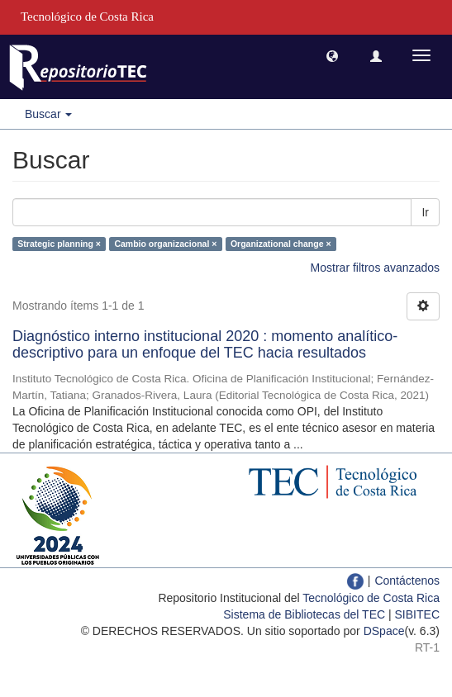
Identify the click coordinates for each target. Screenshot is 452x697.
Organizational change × (281, 244)
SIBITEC (417, 614)
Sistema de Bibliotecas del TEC (304, 614)
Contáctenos (407, 580)
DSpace (384, 631)
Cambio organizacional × (165, 244)
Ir (425, 212)
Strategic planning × (59, 244)
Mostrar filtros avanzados (375, 267)
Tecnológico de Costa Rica (371, 598)
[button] (332, 55)
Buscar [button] (48, 114)
